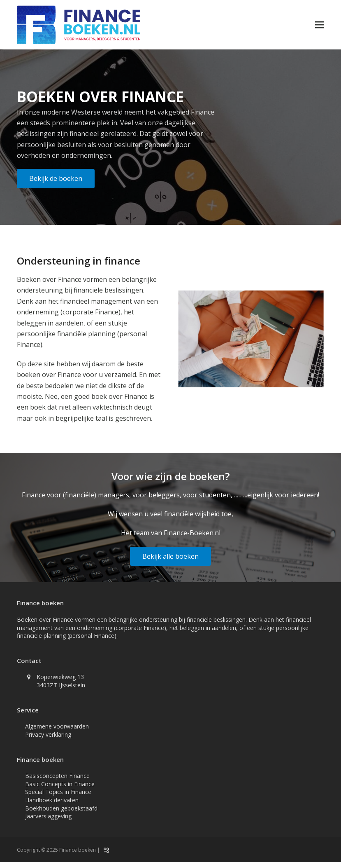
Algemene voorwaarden (57, 726)
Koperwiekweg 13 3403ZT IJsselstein (61, 681)
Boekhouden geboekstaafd (61, 808)
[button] (319, 24)
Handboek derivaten (52, 800)
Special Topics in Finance (58, 792)
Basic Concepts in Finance (60, 784)
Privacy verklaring (48, 734)
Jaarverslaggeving (48, 816)
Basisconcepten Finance (57, 776)
